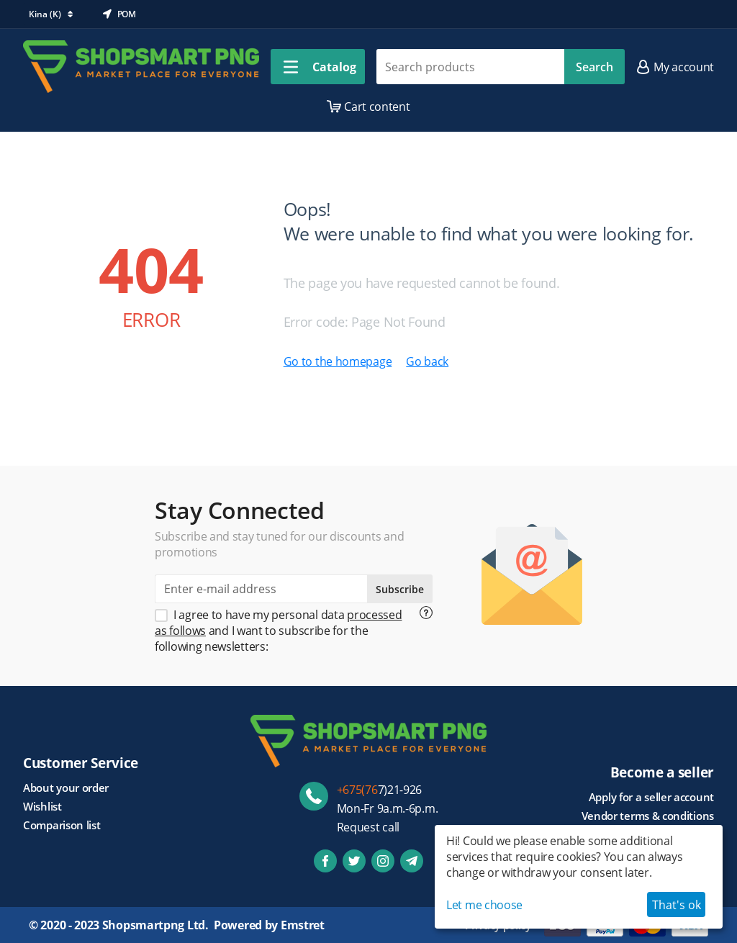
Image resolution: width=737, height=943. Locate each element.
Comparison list (62, 825)
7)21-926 (379, 790)
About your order (66, 787)
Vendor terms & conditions (648, 815)
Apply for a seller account (651, 797)
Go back (427, 361)
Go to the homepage (338, 361)
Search (594, 67)
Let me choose (484, 905)
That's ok (676, 905)
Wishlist (42, 806)
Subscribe (400, 589)
